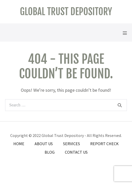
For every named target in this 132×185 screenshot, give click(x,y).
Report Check (104, 143)
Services (71, 143)
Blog (50, 152)
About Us (44, 143)
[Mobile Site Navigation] (125, 33)
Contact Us (76, 152)
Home (18, 143)
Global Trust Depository (66, 11)
